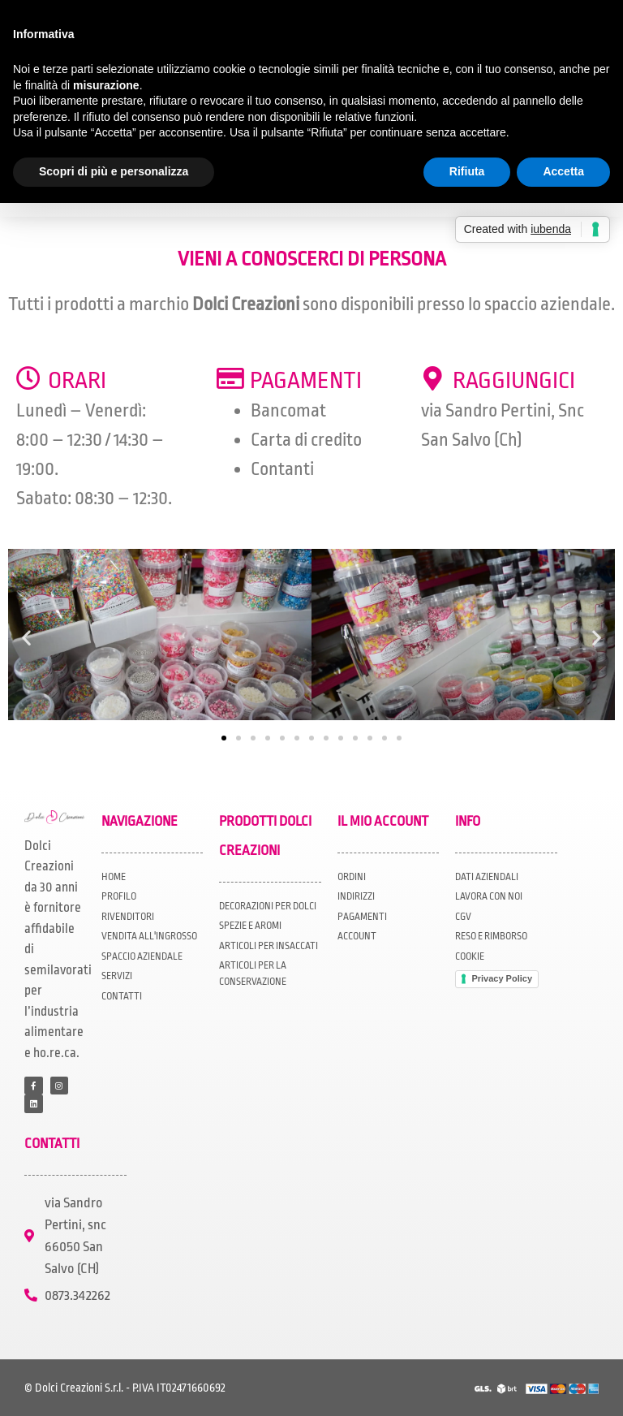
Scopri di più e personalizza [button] (113, 171)
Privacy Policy (501, 978)
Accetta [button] (563, 171)
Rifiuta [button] (467, 171)
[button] (26, 638)
